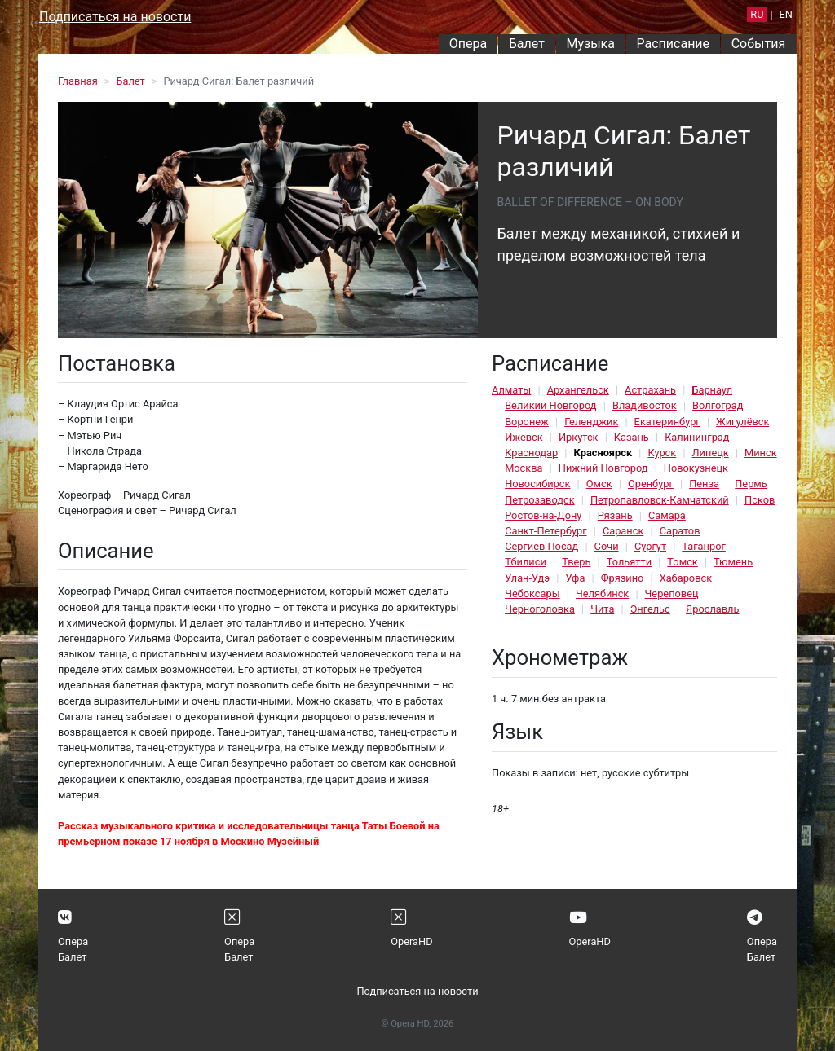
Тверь (576, 562)
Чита (602, 609)
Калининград (697, 437)
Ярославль (712, 609)
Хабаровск (686, 578)
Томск (682, 562)
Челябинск (602, 593)
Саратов (680, 531)
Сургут (650, 546)
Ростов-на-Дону (543, 515)
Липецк (710, 452)
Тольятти (629, 562)
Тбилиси (525, 562)
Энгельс (650, 609)
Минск (760, 452)
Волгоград (717, 405)
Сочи (606, 546)
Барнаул (711, 390)
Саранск (623, 531)
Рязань (615, 515)
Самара (667, 515)
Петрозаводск (539, 500)
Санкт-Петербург (545, 531)
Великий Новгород (550, 405)
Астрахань (650, 390)
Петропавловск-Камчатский (659, 500)
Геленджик (591, 422)
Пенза (704, 483)
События (758, 43)
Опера (468, 43)
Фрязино (622, 578)
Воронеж (527, 422)
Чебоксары (532, 593)
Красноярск (602, 452)
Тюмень (733, 562)
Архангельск (578, 390)
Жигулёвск (742, 422)
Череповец (672, 593)
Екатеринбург (667, 422)
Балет (527, 43)
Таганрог (703, 546)
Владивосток (644, 405)
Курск (661, 452)
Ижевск (524, 437)
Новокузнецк (696, 468)
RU (756, 14)
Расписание (673, 43)
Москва (523, 468)
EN (786, 14)
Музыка (590, 43)
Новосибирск (537, 483)
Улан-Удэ (527, 578)
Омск (599, 483)
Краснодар (531, 452)
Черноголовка (540, 609)
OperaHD (411, 941)
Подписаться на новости (115, 16)
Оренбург (651, 483)
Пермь (751, 483)
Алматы (511, 390)
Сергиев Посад (541, 546)
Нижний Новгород (603, 468)
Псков (759, 500)
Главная (78, 81)
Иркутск (579, 437)
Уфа (575, 578)
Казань (631, 437)
